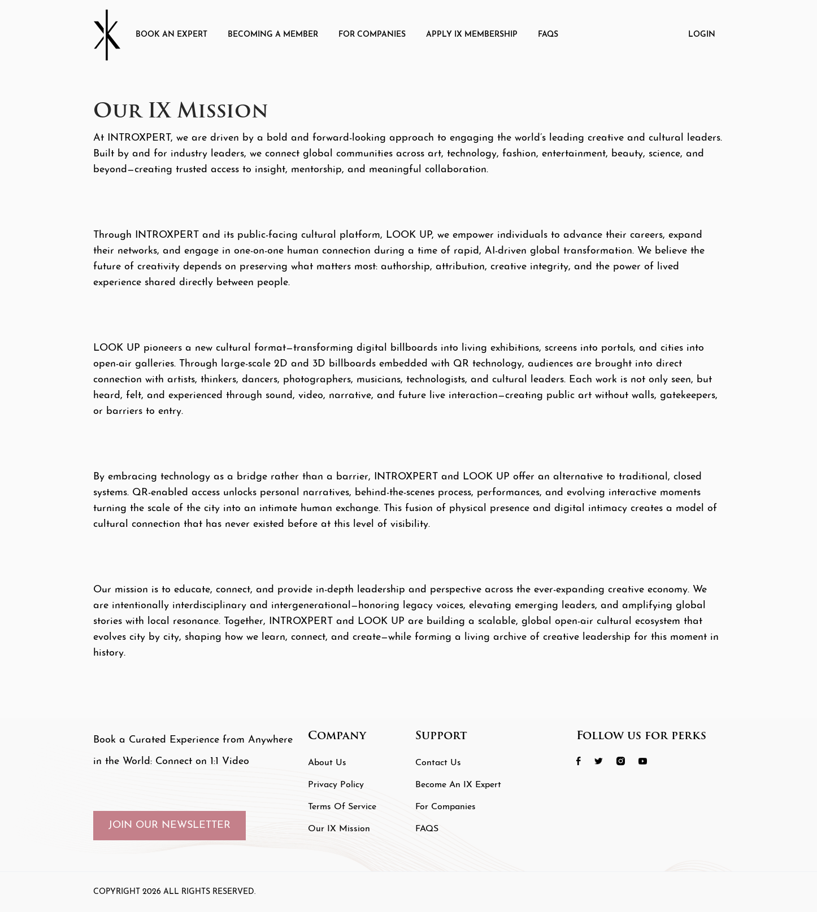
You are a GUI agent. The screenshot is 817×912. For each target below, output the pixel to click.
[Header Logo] (110, 35)
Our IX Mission (339, 829)
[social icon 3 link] (626, 761)
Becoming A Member (273, 34)
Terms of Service (342, 806)
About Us (327, 762)
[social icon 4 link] (648, 761)
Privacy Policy (336, 784)
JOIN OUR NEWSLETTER (169, 825)
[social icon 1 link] (584, 761)
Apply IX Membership (472, 34)
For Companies (372, 34)
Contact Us (438, 762)
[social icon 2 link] (604, 761)
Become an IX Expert (458, 784)
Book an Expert (171, 34)
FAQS (548, 34)
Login (701, 34)
